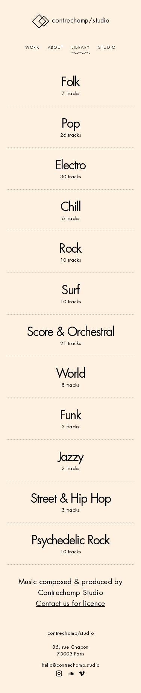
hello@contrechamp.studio (71, 665)
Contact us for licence (70, 603)
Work (32, 47)
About (56, 47)
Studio (106, 47)
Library (80, 47)
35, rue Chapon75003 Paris (70, 650)
